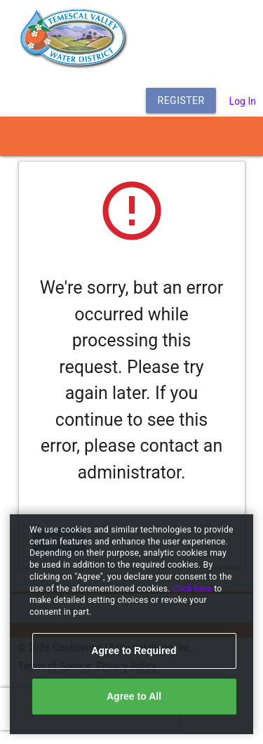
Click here (193, 589)
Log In (242, 101)
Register (181, 100)
